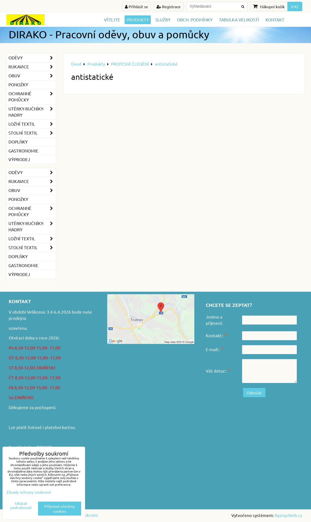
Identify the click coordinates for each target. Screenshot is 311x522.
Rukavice (32, 66)
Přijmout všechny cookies (59, 509)
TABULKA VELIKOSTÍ (239, 19)
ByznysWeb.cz (288, 515)
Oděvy (32, 57)
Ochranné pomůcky (32, 96)
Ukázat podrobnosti (21, 505)
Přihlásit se (136, 6)
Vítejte (112, 19)
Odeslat (254, 392)
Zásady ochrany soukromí (28, 491)
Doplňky (18, 141)
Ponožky (18, 84)
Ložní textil (32, 124)
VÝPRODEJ (19, 159)
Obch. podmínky (194, 19)
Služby (162, 19)
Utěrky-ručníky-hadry (32, 111)
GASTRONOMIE (23, 150)
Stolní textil (32, 133)
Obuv (32, 75)
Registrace (168, 6)
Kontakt (274, 19)
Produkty (138, 19)
